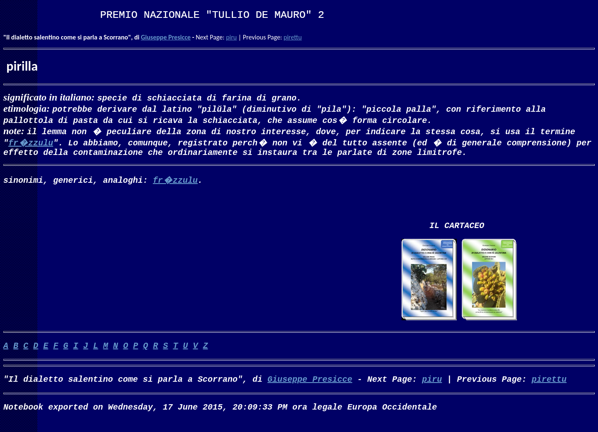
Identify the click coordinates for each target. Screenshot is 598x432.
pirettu (293, 37)
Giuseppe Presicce (166, 37)
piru (231, 37)
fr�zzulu (30, 142)
